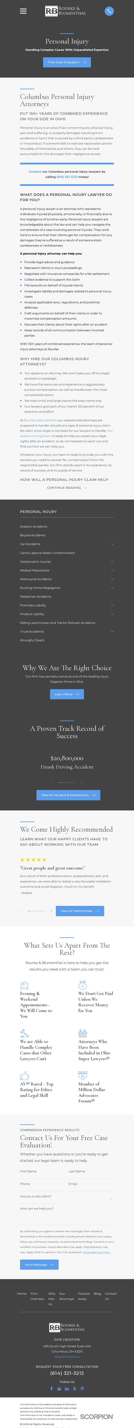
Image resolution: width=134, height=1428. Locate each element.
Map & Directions (67, 1358)
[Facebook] (52, 1390)
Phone (25, 1185)
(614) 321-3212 (67, 1374)
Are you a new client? (35, 1197)
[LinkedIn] (67, 1390)
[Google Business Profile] (59, 1390)
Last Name (77, 1172)
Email (73, 1185)
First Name (28, 1172)
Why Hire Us (51, 1300)
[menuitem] (67, 527)
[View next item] (82, 783)
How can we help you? (37, 1209)
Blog (97, 1295)
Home (22, 1295)
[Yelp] (75, 1390)
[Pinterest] (82, 1390)
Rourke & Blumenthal (40, 420)
